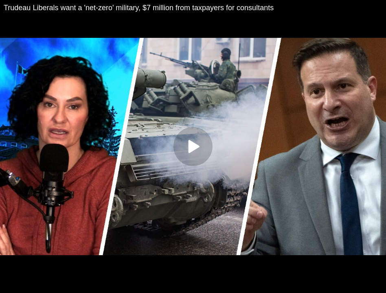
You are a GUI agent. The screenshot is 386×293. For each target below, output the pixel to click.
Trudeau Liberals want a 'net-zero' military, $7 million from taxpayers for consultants (139, 8)
